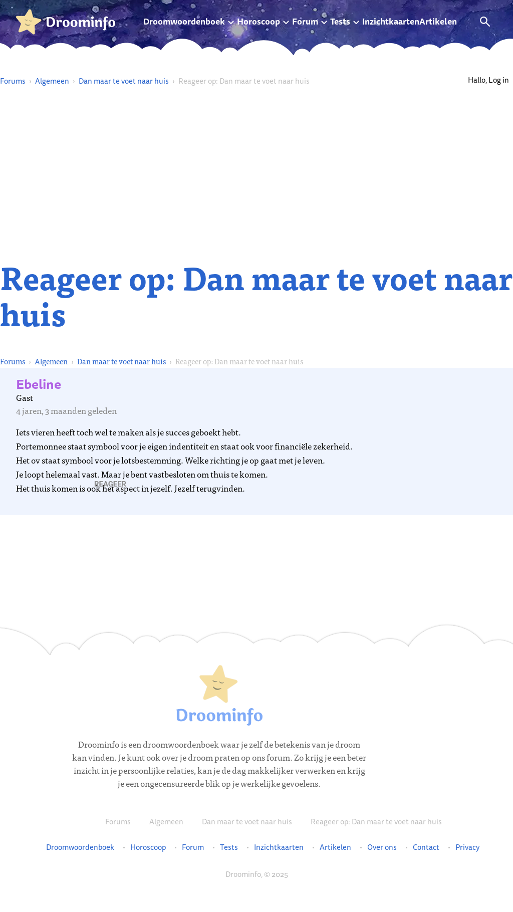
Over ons (382, 847)
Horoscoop (258, 21)
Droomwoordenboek (184, 21)
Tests (340, 21)
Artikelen (438, 21)
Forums (13, 81)
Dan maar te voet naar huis (124, 81)
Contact (426, 847)
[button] (110, 484)
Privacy (467, 847)
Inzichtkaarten (390, 21)
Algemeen (52, 81)
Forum (305, 21)
